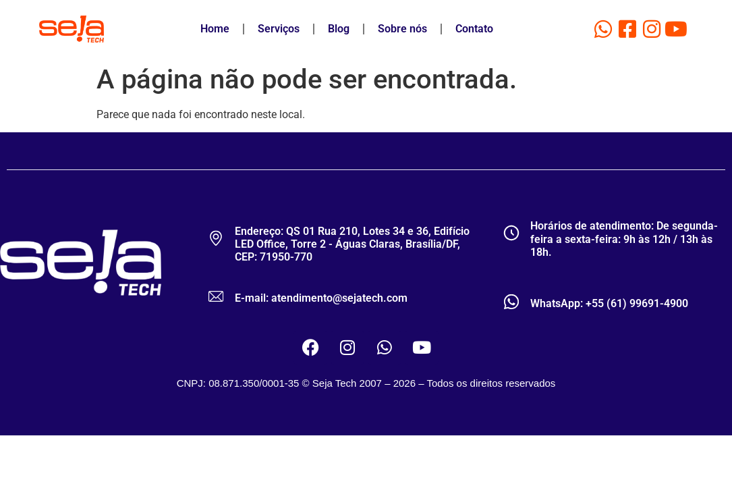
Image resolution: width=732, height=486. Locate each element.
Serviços (279, 28)
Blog (338, 28)
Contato (474, 28)
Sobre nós (402, 28)
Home (214, 28)
